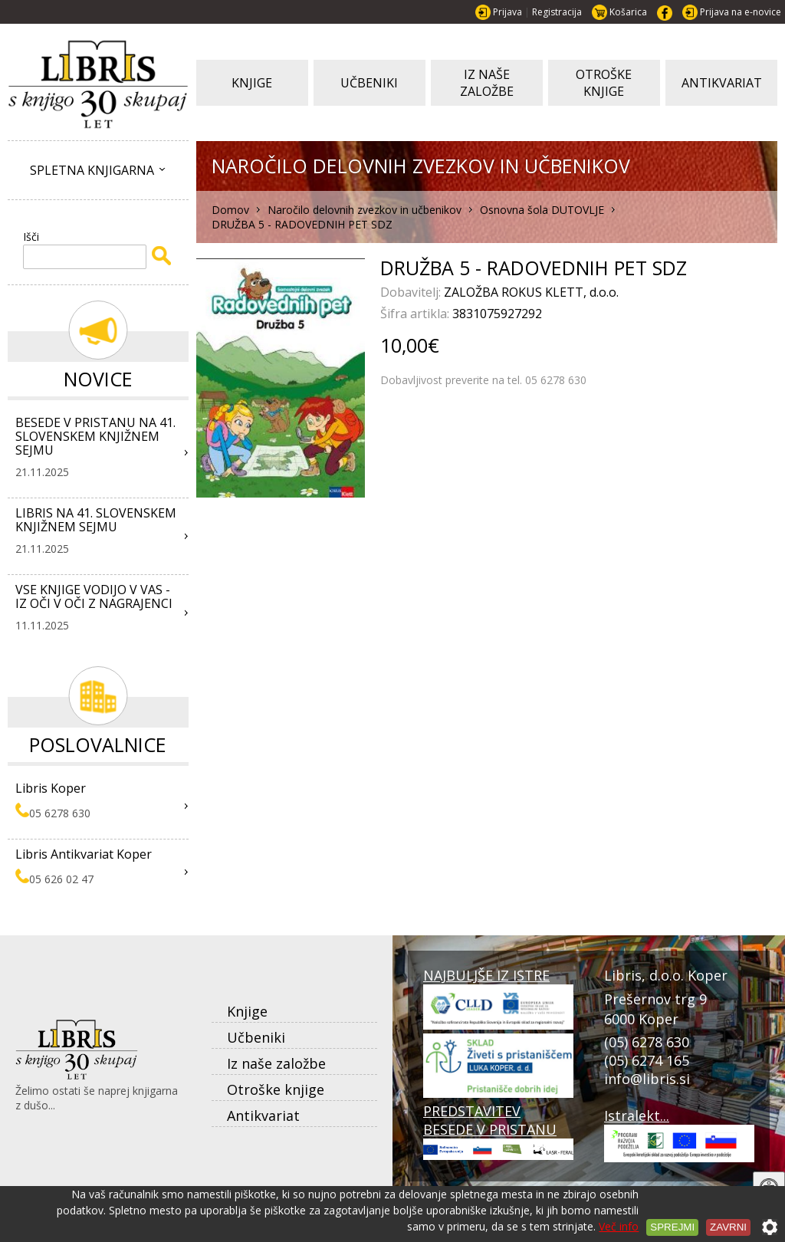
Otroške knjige (275, 1089)
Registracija (557, 11)
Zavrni (728, 1227)
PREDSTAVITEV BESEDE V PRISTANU (498, 1131)
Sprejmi (672, 1227)
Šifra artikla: (416, 313)
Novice (98, 379)
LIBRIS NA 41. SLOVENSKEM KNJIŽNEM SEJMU (95, 519)
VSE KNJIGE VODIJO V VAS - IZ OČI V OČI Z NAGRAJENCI (93, 596)
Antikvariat (263, 1115)
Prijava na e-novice (740, 11)
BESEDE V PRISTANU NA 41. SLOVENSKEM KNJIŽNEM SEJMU (95, 436)
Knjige (247, 1011)
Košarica (628, 11)
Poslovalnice (97, 744)
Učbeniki (256, 1037)
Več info (619, 1226)
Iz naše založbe (276, 1063)
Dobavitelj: (412, 292)
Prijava (507, 11)
